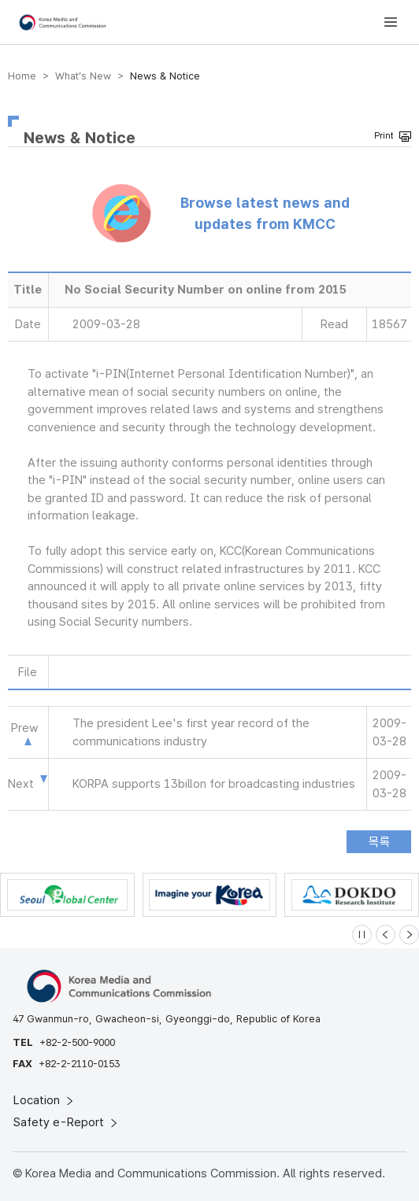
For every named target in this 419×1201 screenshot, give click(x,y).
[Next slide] (409, 934)
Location (44, 1100)
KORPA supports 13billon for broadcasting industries (213, 784)
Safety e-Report (66, 1122)
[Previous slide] (385, 934)
